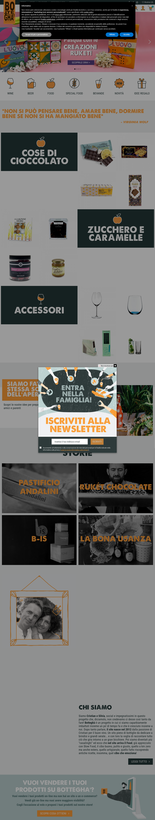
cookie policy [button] (88, 12)
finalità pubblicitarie (48, 19)
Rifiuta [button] (112, 34)
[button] (132, 6)
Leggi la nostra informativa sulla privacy (74, 449)
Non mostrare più (106, 367)
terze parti (59, 15)
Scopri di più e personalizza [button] (36, 34)
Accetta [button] (126, 34)
